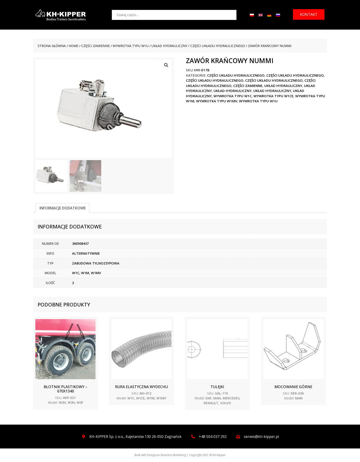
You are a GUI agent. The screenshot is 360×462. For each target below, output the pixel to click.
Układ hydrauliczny (169, 46)
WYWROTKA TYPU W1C (233, 96)
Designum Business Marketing (166, 455)
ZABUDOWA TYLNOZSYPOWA (95, 263)
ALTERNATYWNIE (86, 253)
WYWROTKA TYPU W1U (131, 46)
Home (73, 46)
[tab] (63, 208)
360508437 (80, 244)
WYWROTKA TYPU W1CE (273, 96)
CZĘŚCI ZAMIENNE (95, 46)
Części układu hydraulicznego (217, 46)
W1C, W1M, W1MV (86, 273)
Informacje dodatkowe (62, 208)
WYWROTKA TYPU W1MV (216, 101)
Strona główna (52, 46)
